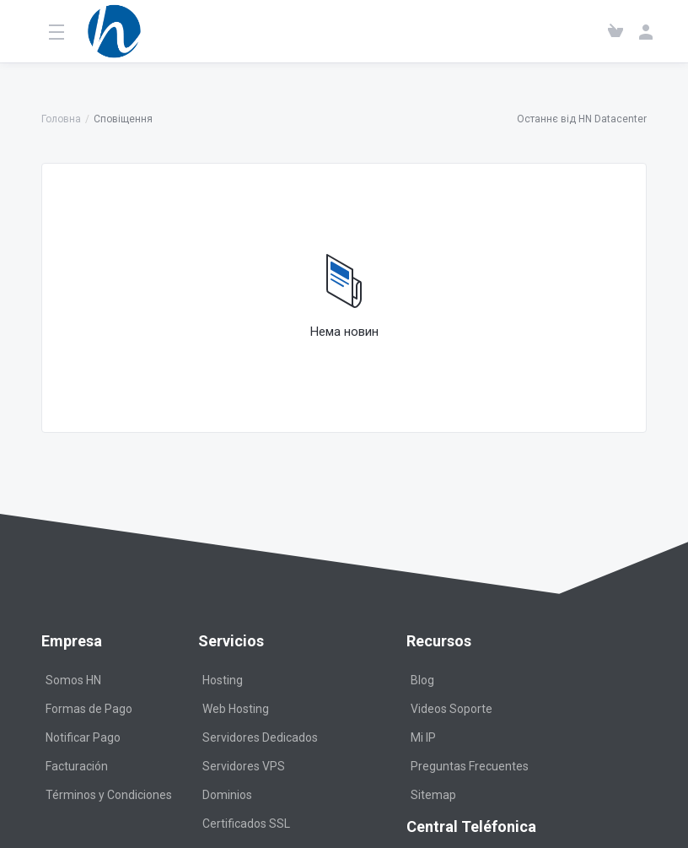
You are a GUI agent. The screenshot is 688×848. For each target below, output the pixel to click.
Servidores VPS (243, 766)
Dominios (227, 795)
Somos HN (73, 680)
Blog (422, 680)
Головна (61, 119)
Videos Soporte (451, 709)
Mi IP (423, 737)
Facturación (77, 766)
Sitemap (433, 795)
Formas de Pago (89, 709)
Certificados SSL (246, 823)
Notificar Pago (83, 737)
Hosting (222, 680)
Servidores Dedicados (260, 737)
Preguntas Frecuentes (470, 766)
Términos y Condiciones (109, 795)
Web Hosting (235, 709)
